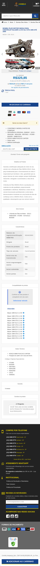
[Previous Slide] (2, 54)
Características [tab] (20, 227)
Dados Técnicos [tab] (20, 349)
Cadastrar (22, 507)
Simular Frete (31, 149)
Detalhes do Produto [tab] (20, 162)
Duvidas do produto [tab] (19, 396)
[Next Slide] (38, 54)
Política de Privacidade (13, 487)
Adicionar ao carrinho (20, 561)
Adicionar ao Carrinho (20, 105)
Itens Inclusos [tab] (20, 209)
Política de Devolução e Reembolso (17, 481)
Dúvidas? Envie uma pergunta (20, 154)
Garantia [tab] (19, 384)
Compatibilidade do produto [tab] (20, 285)
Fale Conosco (10, 484)
